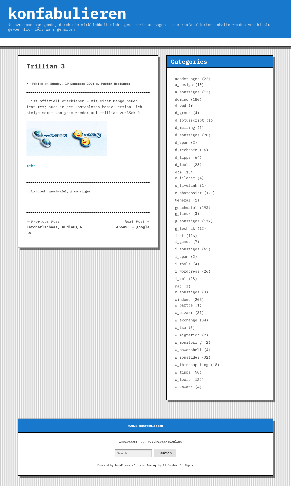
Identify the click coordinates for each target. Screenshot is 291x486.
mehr (30, 166)
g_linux (183, 213)
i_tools (183, 264)
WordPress (122, 465)
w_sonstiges (187, 357)
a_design (184, 84)
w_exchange (186, 320)
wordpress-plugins (165, 441)
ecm (178, 172)
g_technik (185, 228)
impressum (128, 441)
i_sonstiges (187, 249)
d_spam (181, 142)
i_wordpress (187, 271)
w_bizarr (184, 312)
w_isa (180, 327)
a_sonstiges (187, 92)
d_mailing (185, 127)
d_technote (186, 150)
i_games (183, 241)
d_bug (180, 105)
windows (183, 299)
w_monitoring (188, 342)
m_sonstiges (187, 292)
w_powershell (188, 349)
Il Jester (170, 465)
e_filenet (185, 178)
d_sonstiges (187, 135)
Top (189, 465)
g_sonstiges (80, 191)
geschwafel (57, 191)
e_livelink (186, 185)
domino (181, 99)
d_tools (183, 164)
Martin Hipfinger (115, 84)
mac (178, 286)
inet (179, 235)
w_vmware (184, 387)
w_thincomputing (191, 364)
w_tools (183, 379)
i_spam (181, 256)
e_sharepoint (188, 193)
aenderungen (187, 79)
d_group (183, 112)
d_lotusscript (189, 120)
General (183, 200)
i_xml (180, 278)
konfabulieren (67, 13)
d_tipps (183, 157)
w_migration (187, 335)
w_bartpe (184, 305)
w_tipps (183, 372)
